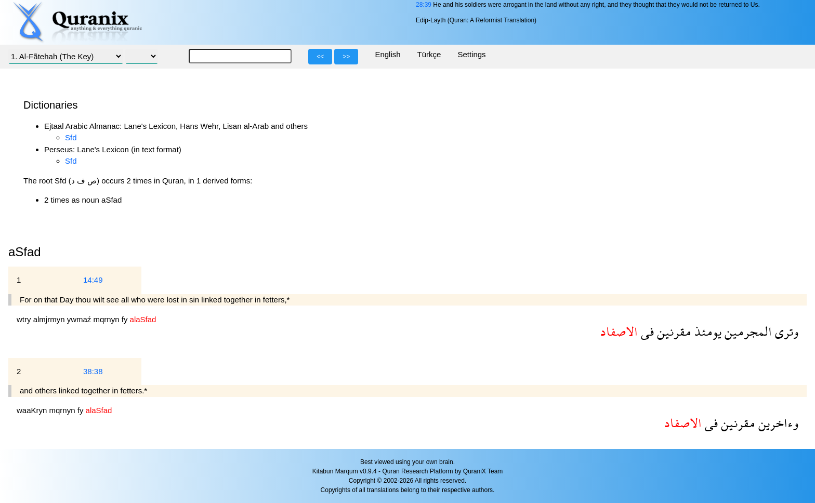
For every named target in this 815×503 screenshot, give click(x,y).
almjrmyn (50, 319)
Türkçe (429, 54)
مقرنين (672, 331)
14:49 (93, 279)
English (387, 54)
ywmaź (80, 319)
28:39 (423, 4)
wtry (25, 319)
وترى (785, 331)
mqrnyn (108, 319)
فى (646, 331)
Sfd (71, 137)
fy (126, 319)
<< (320, 56)
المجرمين (746, 331)
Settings (471, 54)
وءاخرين (776, 423)
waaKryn (33, 410)
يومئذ (706, 331)
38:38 (93, 371)
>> (346, 56)
